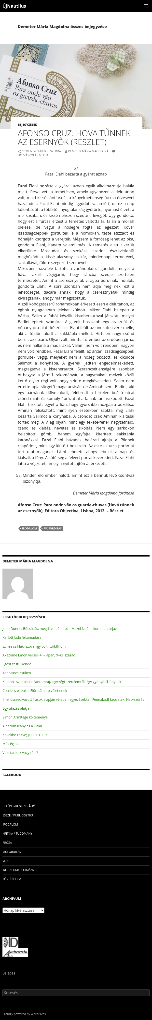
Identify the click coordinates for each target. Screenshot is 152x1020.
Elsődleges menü (146, 6)
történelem (11, 879)
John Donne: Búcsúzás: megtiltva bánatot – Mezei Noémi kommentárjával (60, 628)
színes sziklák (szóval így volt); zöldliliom (34, 646)
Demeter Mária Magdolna (88, 151)
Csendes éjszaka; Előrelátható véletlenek (34, 690)
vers (5, 861)
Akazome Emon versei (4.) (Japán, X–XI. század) (39, 655)
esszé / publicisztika (18, 815)
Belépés (8, 973)
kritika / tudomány (17, 833)
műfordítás (53, 528)
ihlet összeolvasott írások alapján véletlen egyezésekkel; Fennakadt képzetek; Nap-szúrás (73, 699)
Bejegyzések (27, 125)
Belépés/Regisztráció (18, 806)
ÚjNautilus (14, 6)
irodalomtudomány (18, 870)
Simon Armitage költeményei (25, 717)
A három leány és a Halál (22, 726)
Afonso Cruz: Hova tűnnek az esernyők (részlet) (74, 137)
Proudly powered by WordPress (24, 1014)
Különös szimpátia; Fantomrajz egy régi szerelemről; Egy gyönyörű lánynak (61, 681)
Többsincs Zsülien (16, 672)
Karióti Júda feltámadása (21, 637)
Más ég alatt (12, 743)
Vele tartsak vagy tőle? (20, 752)
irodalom (29, 528)
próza (7, 843)
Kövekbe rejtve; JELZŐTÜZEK (25, 735)
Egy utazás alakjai (16, 708)
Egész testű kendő (16, 664)
